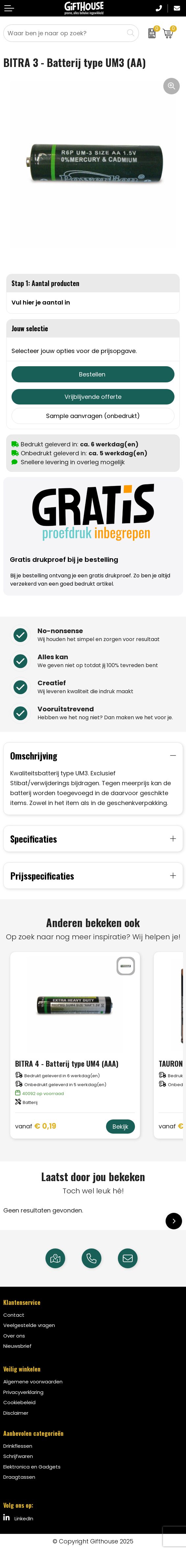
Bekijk (120, 1126)
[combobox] (64, 33)
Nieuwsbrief (17, 1345)
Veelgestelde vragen (29, 1325)
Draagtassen (19, 1476)
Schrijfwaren (18, 1456)
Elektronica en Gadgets (32, 1466)
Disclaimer (15, 1412)
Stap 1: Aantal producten (45, 283)
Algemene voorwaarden (33, 1381)
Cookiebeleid (19, 1402)
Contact (13, 1314)
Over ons (14, 1335)
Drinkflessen (17, 1445)
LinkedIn (18, 1518)
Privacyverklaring (23, 1392)
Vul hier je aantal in (41, 302)
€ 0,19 (35, 1126)
